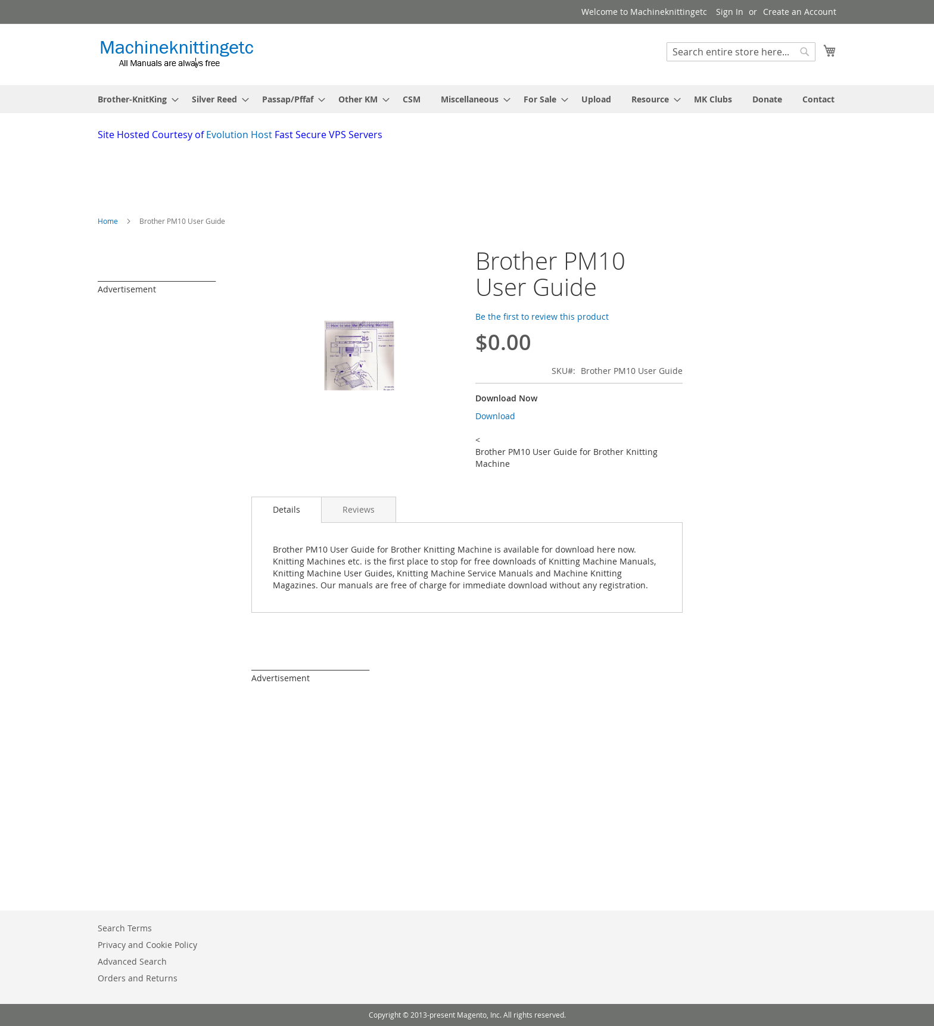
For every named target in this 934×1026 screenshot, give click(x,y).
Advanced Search (132, 961)
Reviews (359, 509)
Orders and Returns (138, 978)
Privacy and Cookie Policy (147, 944)
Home (108, 221)
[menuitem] (135, 99)
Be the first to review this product (542, 316)
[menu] (467, 99)
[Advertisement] (386, 174)
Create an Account (799, 11)
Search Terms (125, 928)
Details (286, 509)
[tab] (286, 510)
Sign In (729, 11)
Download (495, 416)
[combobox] (741, 51)
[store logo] (177, 54)
